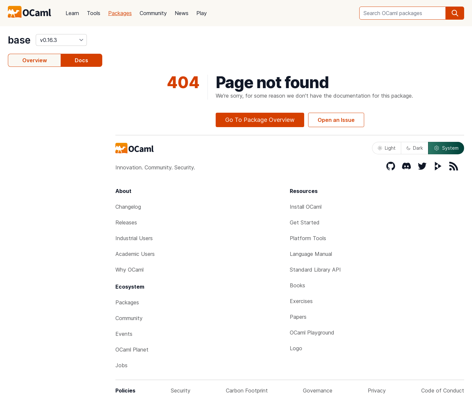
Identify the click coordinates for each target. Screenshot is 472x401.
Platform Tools (308, 238)
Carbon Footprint (247, 390)
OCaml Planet (131, 349)
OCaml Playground (312, 332)
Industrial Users (134, 238)
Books (297, 285)
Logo (296, 348)
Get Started (305, 222)
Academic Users (135, 254)
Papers (298, 317)
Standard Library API (315, 269)
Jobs (121, 365)
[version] (61, 40)
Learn (72, 13)
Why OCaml (129, 269)
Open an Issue (336, 120)
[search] (455, 13)
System (446, 148)
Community (153, 13)
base (19, 40)
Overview (34, 60)
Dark (414, 148)
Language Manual (311, 254)
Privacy (377, 390)
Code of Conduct (442, 390)
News (181, 13)
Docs (81, 60)
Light (387, 148)
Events (123, 334)
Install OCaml (306, 206)
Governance (317, 390)
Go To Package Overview (260, 119)
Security (180, 390)
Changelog (128, 206)
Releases (126, 222)
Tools (93, 13)
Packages (120, 13)
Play (201, 13)
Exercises (301, 301)
